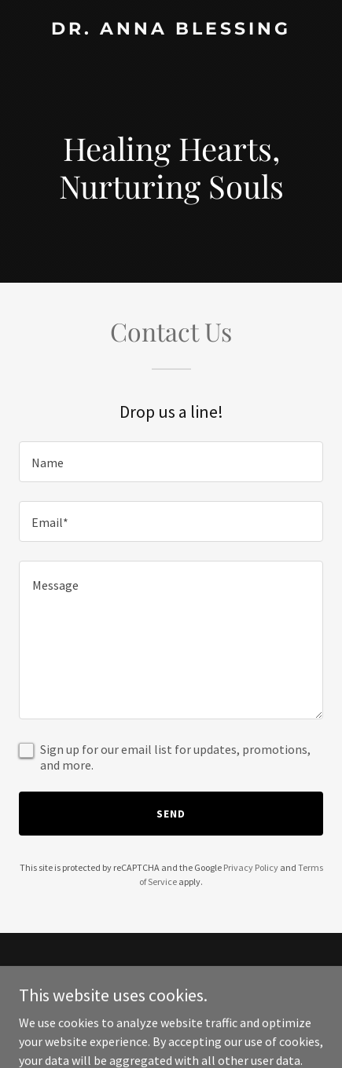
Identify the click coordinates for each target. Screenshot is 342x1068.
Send (171, 813)
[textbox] (171, 461)
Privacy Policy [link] (250, 867)
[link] (171, 30)
